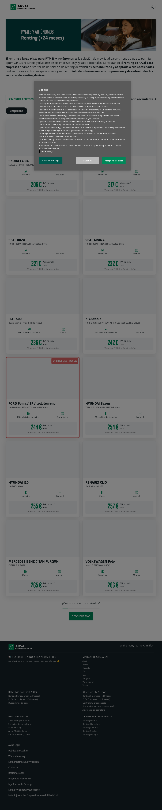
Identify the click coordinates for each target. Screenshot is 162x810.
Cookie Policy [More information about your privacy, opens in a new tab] (46, 151)
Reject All (87, 160)
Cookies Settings (50, 160)
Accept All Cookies (114, 160)
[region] (82, 126)
